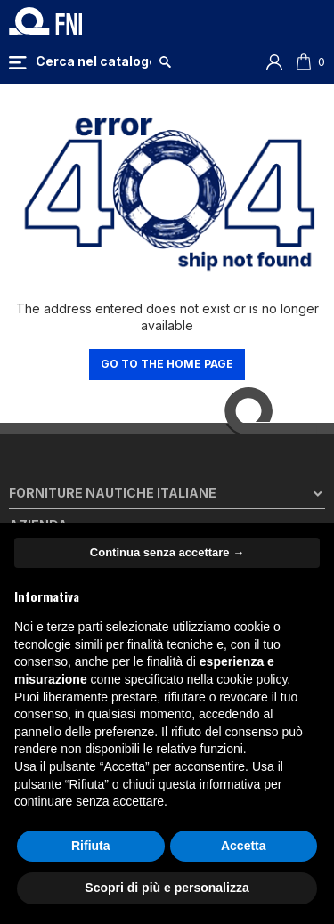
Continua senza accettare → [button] (167, 552)
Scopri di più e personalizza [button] (166, 887)
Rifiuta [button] (90, 846)
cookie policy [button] (251, 679)
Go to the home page (167, 363)
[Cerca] (93, 61)
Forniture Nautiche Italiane (112, 492)
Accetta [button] (243, 846)
